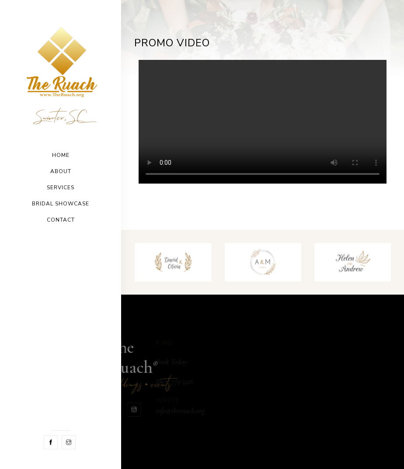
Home (61, 155)
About (60, 171)
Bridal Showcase (60, 203)
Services (60, 187)
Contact (61, 219)
